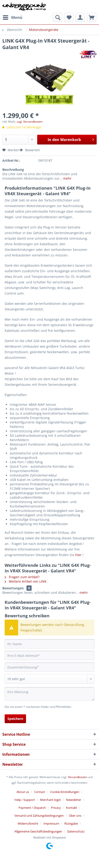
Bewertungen (13, 588)
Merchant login (50, 800)
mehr (67, 178)
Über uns (75, 815)
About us (22, 792)
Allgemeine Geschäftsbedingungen (38, 831)
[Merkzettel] (68, 17)
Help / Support (24, 800)
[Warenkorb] (91, 17)
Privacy (56, 808)
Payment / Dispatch (32, 808)
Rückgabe (71, 823)
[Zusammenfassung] (49, 667)
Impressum (51, 823)
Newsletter (73, 800)
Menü (12, 17)
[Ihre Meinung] (49, 694)
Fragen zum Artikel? (22, 577)
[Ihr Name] (49, 643)
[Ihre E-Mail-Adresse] (49, 655)
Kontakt (71, 808)
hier (78, 555)
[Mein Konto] (80, 17)
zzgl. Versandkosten (30, 122)
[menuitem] (12, 17)
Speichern (15, 718)
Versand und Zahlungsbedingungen (39, 815)
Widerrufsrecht (28, 823)
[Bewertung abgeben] (49, 679)
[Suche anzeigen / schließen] (57, 17)
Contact (39, 792)
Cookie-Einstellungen (64, 792)
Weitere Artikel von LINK (25, 581)
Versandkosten (77, 777)
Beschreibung (13, 169)
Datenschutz (76, 831)
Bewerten (30, 150)
